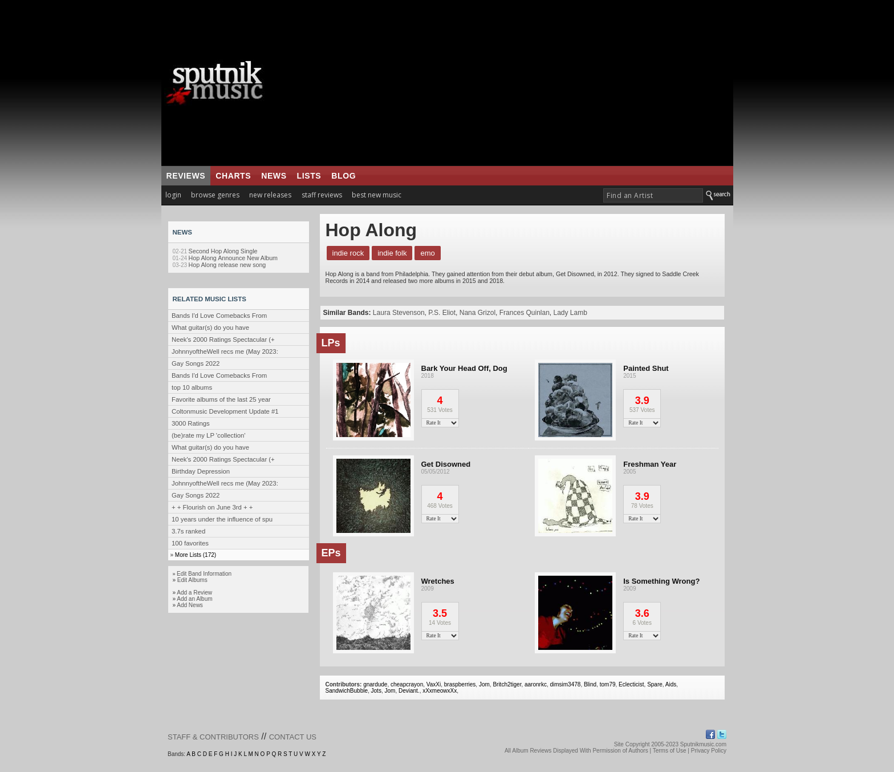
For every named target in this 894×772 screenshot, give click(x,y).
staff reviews (322, 195)
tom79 (608, 684)
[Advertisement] (518, 83)
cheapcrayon (407, 684)
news (273, 175)
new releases (270, 195)
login (173, 195)
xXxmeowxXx (439, 691)
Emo (427, 253)
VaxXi (433, 684)
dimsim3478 (565, 684)
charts (233, 175)
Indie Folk (392, 253)
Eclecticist (631, 684)
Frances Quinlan (524, 313)
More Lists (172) (195, 555)
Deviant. (409, 691)
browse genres (215, 195)
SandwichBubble (347, 691)
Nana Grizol (477, 313)
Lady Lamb (570, 313)
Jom (484, 684)
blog (343, 175)
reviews (186, 175)
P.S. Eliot (442, 313)
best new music (376, 195)
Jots (376, 691)
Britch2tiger (507, 684)
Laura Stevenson (399, 313)
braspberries (460, 684)
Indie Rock (348, 253)
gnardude (375, 684)
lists (309, 175)
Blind (590, 684)
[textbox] (653, 195)
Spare (655, 684)
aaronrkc (536, 684)
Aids (670, 684)
